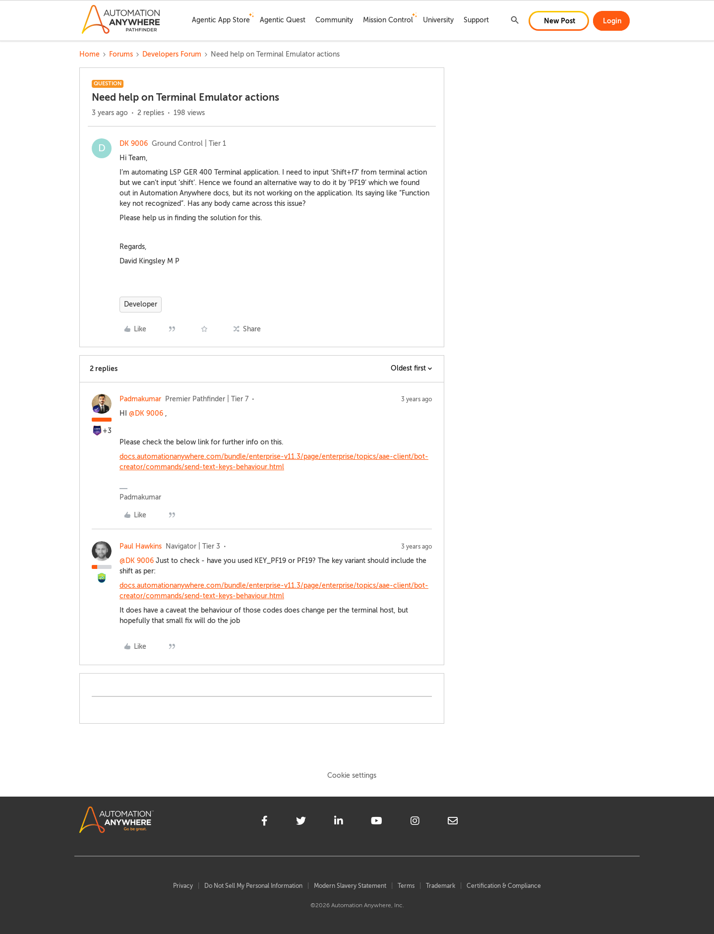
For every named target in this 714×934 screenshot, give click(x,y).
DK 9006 (133, 143)
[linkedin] (338, 822)
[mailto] (453, 822)
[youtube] (376, 822)
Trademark (440, 885)
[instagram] (415, 822)
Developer (140, 304)
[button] (559, 21)
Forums (121, 54)
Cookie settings (351, 775)
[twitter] (301, 822)
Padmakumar (140, 399)
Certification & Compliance (504, 885)
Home (89, 54)
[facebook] (264, 822)
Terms (406, 885)
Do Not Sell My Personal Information (253, 885)
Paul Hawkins (140, 546)
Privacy (183, 885)
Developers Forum (171, 54)
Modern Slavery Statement (350, 885)
